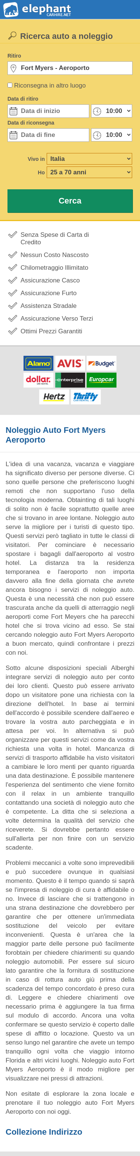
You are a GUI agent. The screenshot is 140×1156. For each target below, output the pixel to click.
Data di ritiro (22, 99)
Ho (41, 172)
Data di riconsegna (30, 123)
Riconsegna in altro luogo (50, 85)
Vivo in (36, 159)
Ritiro (14, 56)
